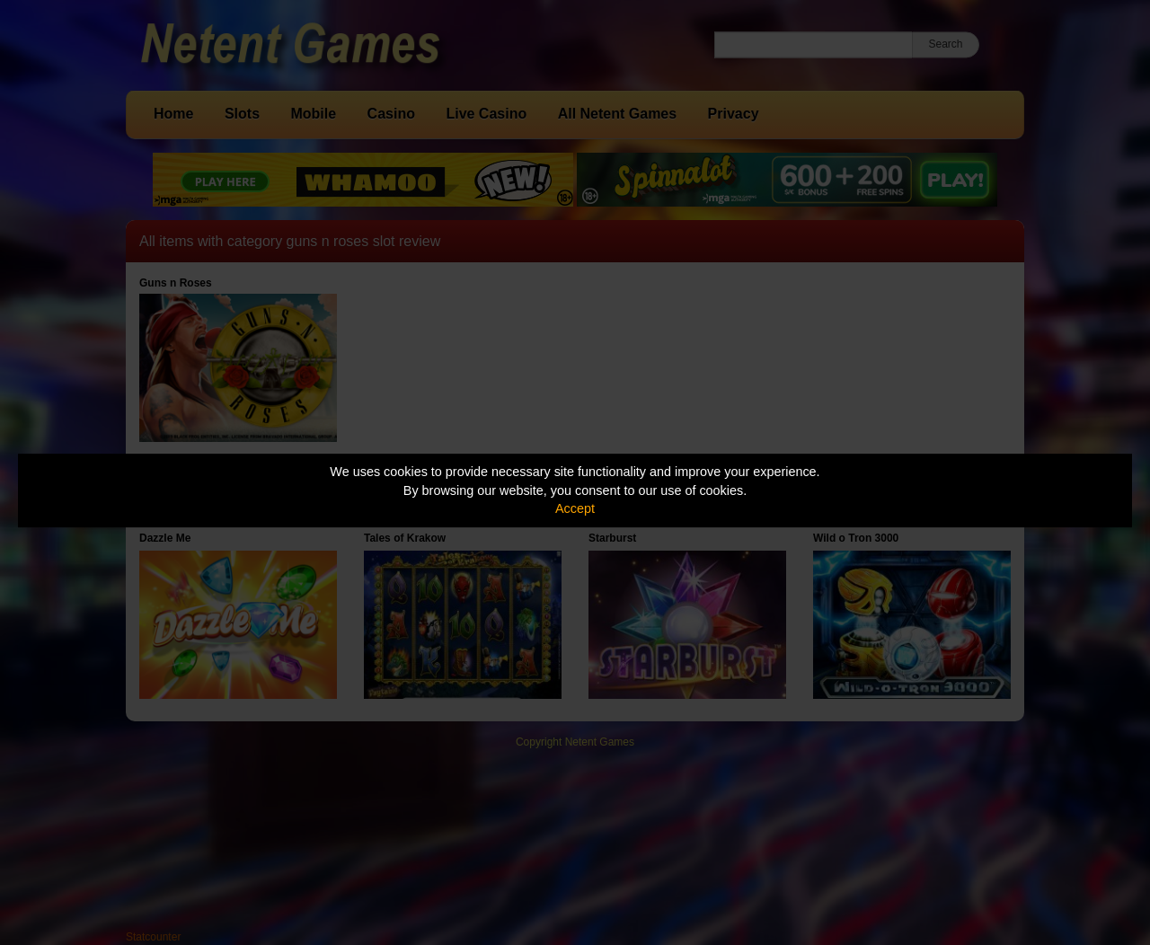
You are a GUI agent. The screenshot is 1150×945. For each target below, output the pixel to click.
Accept (575, 508)
